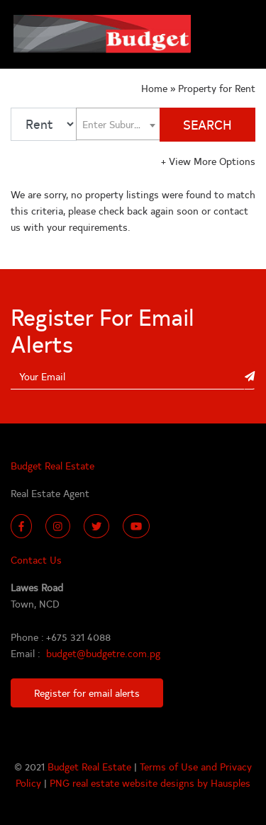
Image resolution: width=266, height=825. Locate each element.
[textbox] (118, 124)
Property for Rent (216, 88)
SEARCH (207, 124)
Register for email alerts (87, 692)
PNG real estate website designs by (130, 782)
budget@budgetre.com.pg (103, 653)
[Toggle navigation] (238, 34)
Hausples (230, 782)
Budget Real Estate (91, 766)
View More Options (208, 161)
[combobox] (118, 124)
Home (155, 88)
